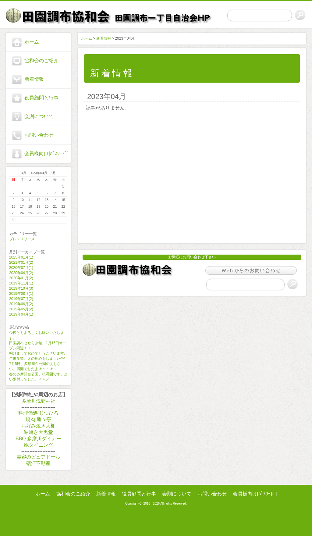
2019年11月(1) (21, 283)
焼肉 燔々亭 (38, 419)
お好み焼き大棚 (38, 425)
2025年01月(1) (21, 257)
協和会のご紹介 (41, 60)
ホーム (31, 42)
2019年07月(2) (21, 299)
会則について (39, 116)
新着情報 (34, 79)
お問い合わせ (39, 135)
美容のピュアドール (38, 456)
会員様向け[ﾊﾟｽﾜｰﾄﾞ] (46, 153)
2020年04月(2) (21, 273)
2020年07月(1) (21, 268)
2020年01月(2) (21, 278)
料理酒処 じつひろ (38, 413)
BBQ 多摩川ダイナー (38, 438)
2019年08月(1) (21, 293)
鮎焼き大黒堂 (38, 432)
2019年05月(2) (21, 309)
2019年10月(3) (21, 288)
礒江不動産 (38, 463)
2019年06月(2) (21, 304)
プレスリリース (22, 239)
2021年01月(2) (21, 262)
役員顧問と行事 (41, 97)
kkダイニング (38, 445)
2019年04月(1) (21, 314)
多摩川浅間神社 (38, 401)
